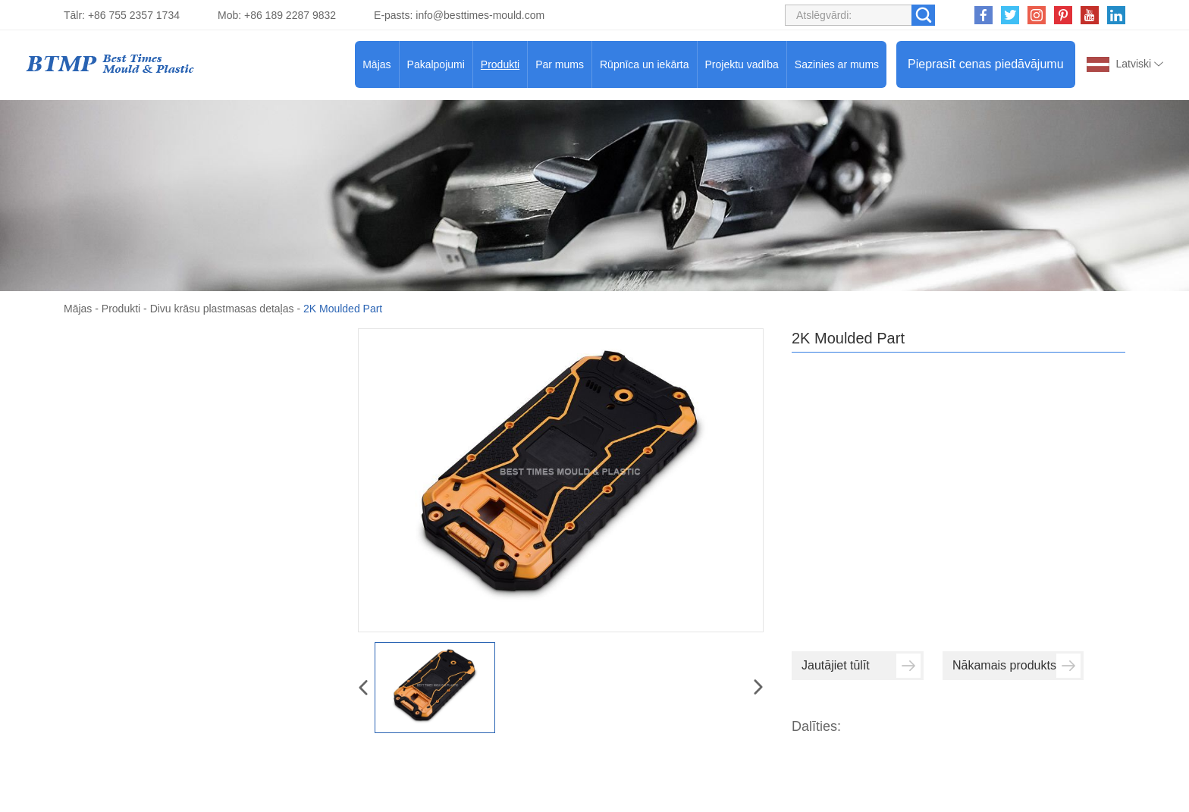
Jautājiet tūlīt (861, 666)
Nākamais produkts (1016, 666)
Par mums (559, 64)
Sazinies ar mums (837, 64)
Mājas (376, 64)
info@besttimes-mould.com (480, 15)
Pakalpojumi (436, 64)
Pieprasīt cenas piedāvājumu (985, 64)
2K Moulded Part (342, 309)
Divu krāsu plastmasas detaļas (222, 309)
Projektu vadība (742, 64)
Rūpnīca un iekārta (644, 64)
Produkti (500, 64)
